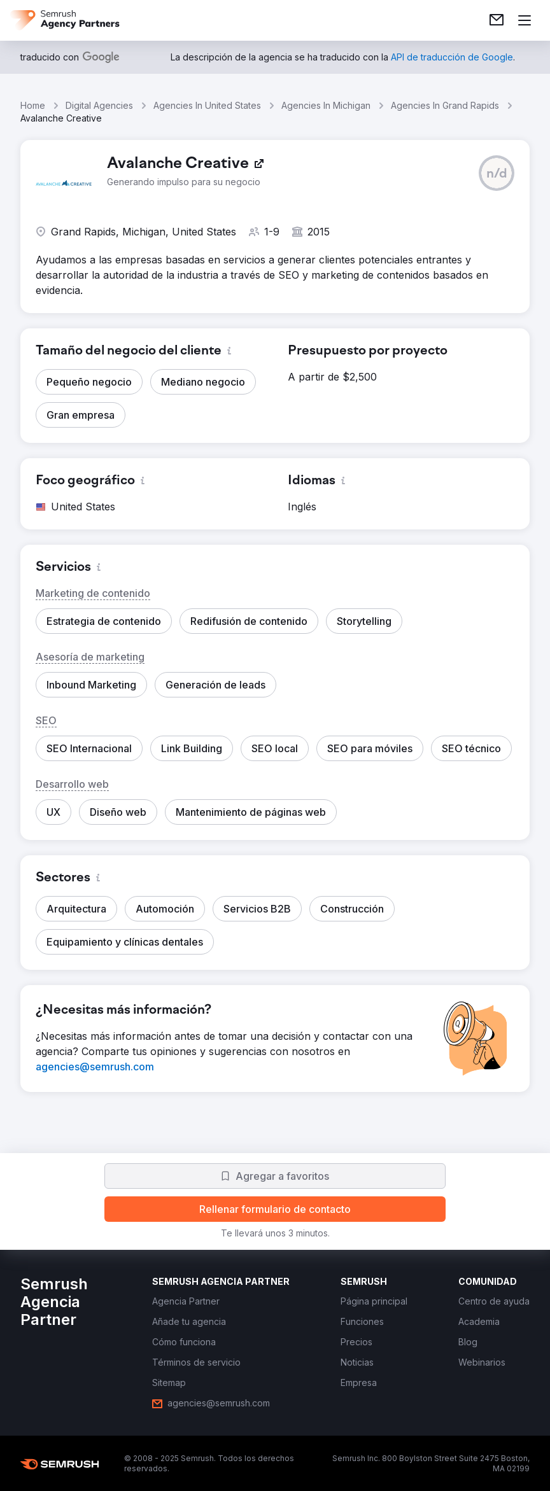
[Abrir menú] (524, 20)
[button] (496, 173)
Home (32, 105)
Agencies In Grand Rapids (445, 105)
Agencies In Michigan (325, 105)
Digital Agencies (99, 105)
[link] (496, 20)
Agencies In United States (207, 105)
